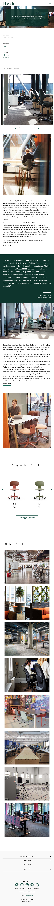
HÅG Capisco (7, 57)
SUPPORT (37, 869)
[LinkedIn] (32, 885)
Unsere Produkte (36, 856)
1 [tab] (19, 128)
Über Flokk (37, 865)
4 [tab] (31, 128)
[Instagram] (17, 885)
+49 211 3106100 (28, 895)
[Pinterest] (27, 885)
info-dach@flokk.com (29, 892)
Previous (15, 127)
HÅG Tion (6, 55)
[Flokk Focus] (37, 885)
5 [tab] (35, 128)
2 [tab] (23, 128)
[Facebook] (22, 885)
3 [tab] (27, 128)
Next (38, 127)
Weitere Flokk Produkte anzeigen (27, 517)
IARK (4, 46)
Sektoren (37, 861)
